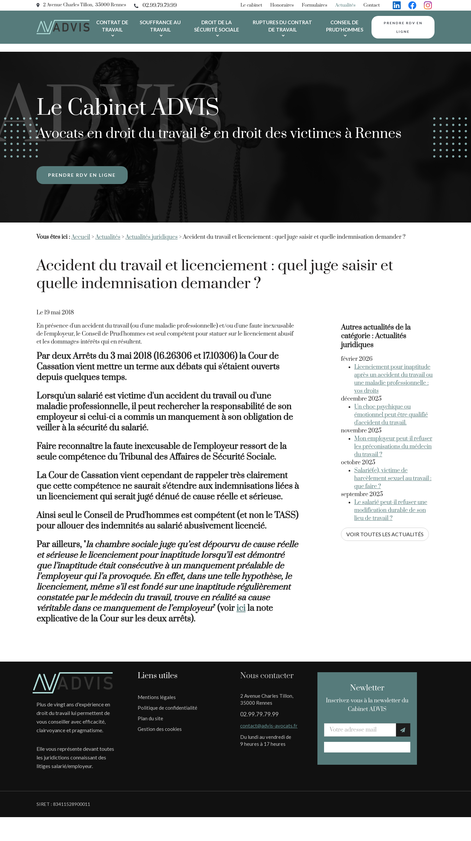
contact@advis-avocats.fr (269, 718)
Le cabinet (251, 5)
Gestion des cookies (160, 721)
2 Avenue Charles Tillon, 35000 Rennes (84, 5)
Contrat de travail (112, 25)
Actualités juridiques (151, 229)
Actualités (345, 5)
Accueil (80, 229)
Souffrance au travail (160, 25)
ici (240, 600)
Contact (372, 5)
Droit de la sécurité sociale (216, 25)
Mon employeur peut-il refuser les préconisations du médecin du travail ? (393, 424)
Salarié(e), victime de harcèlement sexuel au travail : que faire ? (393, 456)
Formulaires (314, 5)
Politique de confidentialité (167, 700)
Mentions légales (157, 689)
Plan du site (150, 710)
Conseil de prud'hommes (344, 25)
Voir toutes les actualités (385, 511)
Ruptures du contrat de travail (282, 25)
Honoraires (282, 5)
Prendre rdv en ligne (403, 27)
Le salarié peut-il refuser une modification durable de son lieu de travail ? (390, 487)
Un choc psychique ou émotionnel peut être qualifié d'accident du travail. (391, 392)
